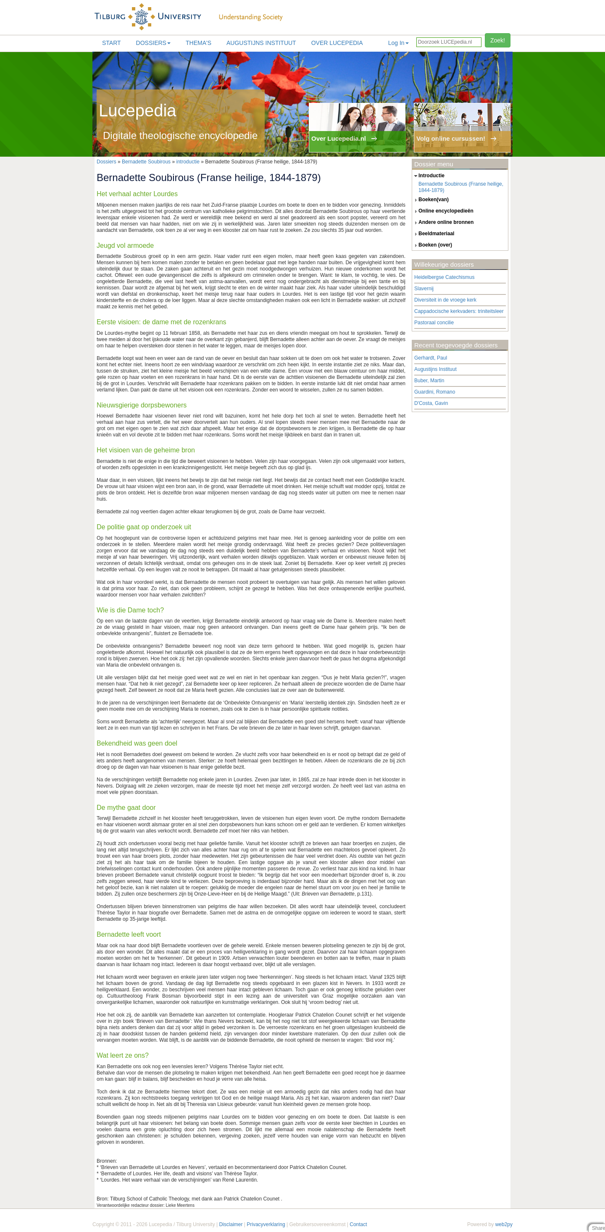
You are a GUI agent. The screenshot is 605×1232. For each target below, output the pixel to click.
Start (111, 42)
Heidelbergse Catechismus (444, 277)
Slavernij (424, 289)
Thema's (198, 42)
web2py (504, 1224)
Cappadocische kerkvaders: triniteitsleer (459, 311)
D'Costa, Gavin (431, 403)
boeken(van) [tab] (430, 200)
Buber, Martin (429, 381)
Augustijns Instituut (261, 42)
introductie (187, 162)
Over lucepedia (337, 42)
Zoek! (497, 40)
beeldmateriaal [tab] (433, 234)
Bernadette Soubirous (146, 162)
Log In (398, 42)
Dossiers (153, 42)
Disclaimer (230, 1224)
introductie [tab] (428, 176)
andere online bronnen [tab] (442, 222)
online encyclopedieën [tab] (442, 211)
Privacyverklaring (266, 1224)
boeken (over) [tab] (432, 245)
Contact (358, 1224)
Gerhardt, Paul (430, 358)
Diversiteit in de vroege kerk (445, 300)
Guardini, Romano (434, 392)
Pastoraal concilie (434, 323)
